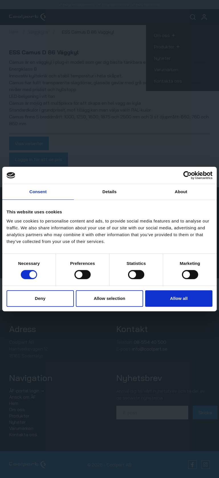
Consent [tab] (38, 191)
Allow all (179, 298)
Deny (40, 298)
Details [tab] (109, 191)
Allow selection (109, 298)
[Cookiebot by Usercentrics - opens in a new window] (187, 175)
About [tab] (181, 191)
